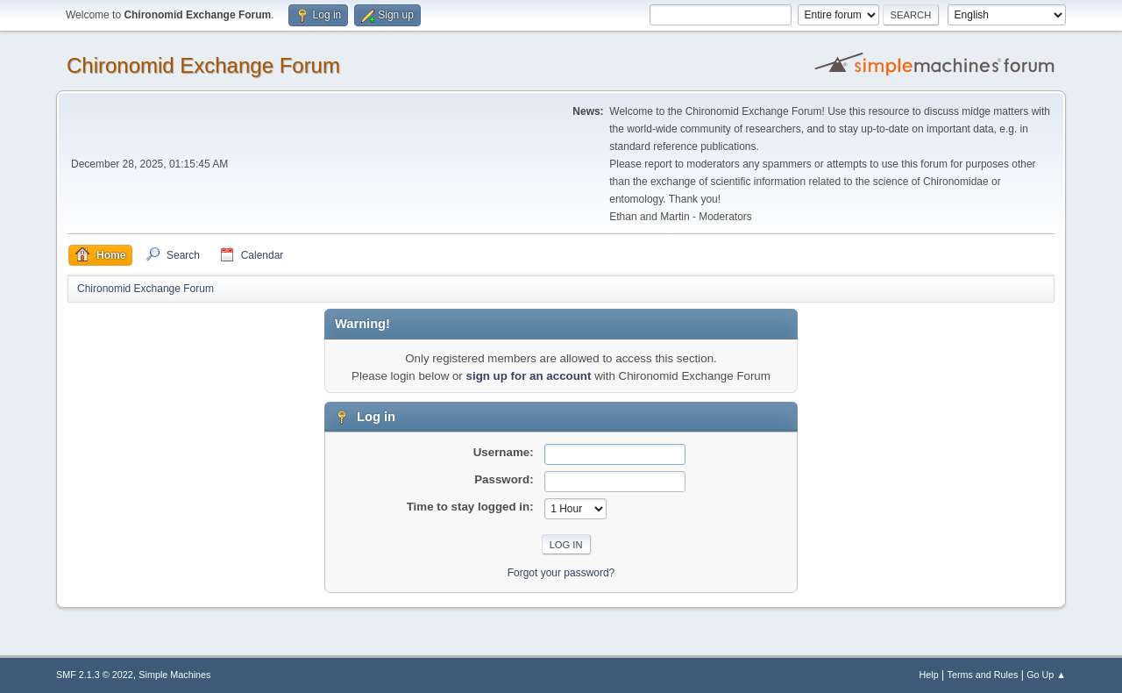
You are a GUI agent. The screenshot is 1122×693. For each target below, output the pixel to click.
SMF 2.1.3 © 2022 (94, 674)
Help (929, 674)
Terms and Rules (983, 674)
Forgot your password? (561, 573)
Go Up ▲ (1046, 674)
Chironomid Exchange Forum (203, 65)
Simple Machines (174, 674)
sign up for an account (529, 375)
